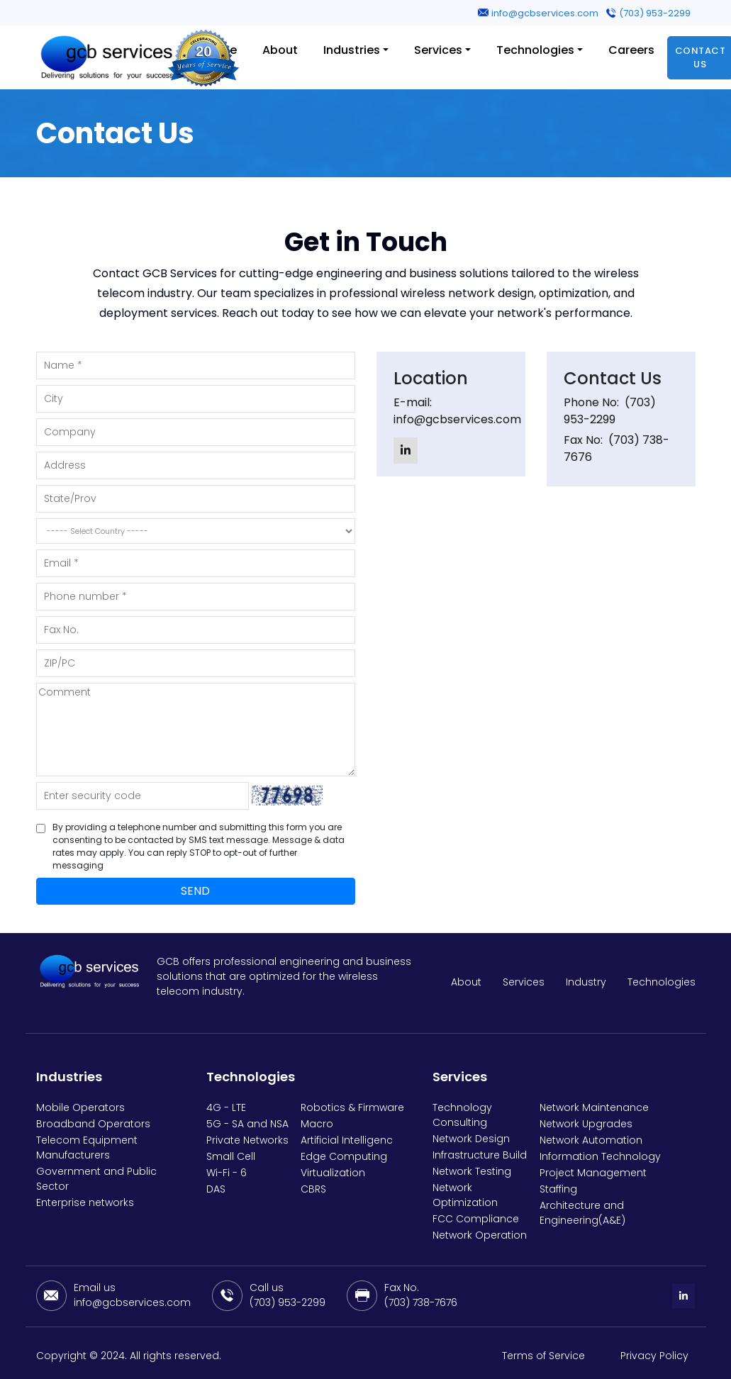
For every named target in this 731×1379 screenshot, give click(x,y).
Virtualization (333, 1173)
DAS (215, 1189)
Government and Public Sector (96, 1178)
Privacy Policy (654, 1356)
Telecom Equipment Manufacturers (87, 1147)
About (280, 50)
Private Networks (247, 1140)
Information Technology (600, 1156)
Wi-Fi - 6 (226, 1173)
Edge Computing (344, 1156)
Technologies (535, 50)
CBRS (313, 1189)
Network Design (471, 1139)
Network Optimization (465, 1195)
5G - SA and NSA (247, 1124)
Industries (351, 50)
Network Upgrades (586, 1124)
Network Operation (480, 1235)
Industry (586, 982)
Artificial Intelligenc (347, 1140)
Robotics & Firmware (352, 1107)
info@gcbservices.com (544, 13)
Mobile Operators (80, 1107)
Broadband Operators (93, 1124)
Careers (631, 50)
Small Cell (230, 1156)
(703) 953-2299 (655, 13)
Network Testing (472, 1171)
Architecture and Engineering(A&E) (582, 1212)
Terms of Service (543, 1356)
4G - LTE (226, 1107)
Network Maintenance (594, 1107)
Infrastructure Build (480, 1155)
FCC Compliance (476, 1219)
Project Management (593, 1173)
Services (438, 50)
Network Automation (591, 1140)
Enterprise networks (85, 1202)
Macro (317, 1124)
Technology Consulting (462, 1114)
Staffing (558, 1189)
